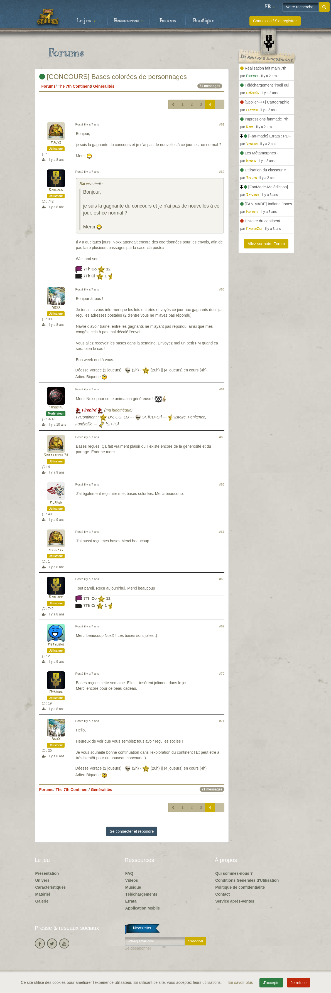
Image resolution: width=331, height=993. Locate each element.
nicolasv (55, 550)
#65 (221, 437)
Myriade (56, 692)
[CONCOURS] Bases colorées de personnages (113, 76)
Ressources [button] (128, 21)
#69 (221, 626)
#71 (221, 721)
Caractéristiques (50, 887)
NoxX (56, 307)
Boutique (203, 21)
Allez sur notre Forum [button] (266, 244)
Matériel (42, 894)
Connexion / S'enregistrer (275, 21)
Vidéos (131, 880)
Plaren (56, 503)
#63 (221, 289)
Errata (130, 901)
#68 (221, 579)
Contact (222, 894)
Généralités (103, 86)
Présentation (47, 873)
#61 (221, 124)
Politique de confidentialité (240, 887)
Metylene (56, 644)
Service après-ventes (234, 901)
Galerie (41, 901)
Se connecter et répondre (132, 831)
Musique (133, 887)
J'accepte (271, 982)
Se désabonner (138, 948)
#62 (221, 171)
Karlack (56, 190)
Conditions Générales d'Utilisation (247, 880)
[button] (269, 7)
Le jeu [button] (86, 21)
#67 (221, 531)
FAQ (129, 873)
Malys (56, 143)
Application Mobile (142, 908)
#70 (221, 673)
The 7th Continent (74, 86)
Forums (168, 21)
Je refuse (299, 982)
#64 (221, 389)
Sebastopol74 (56, 455)
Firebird (55, 407)
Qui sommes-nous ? (234, 873)
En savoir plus (241, 982)
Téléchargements (141, 894)
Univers (42, 880)
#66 (221, 484)
